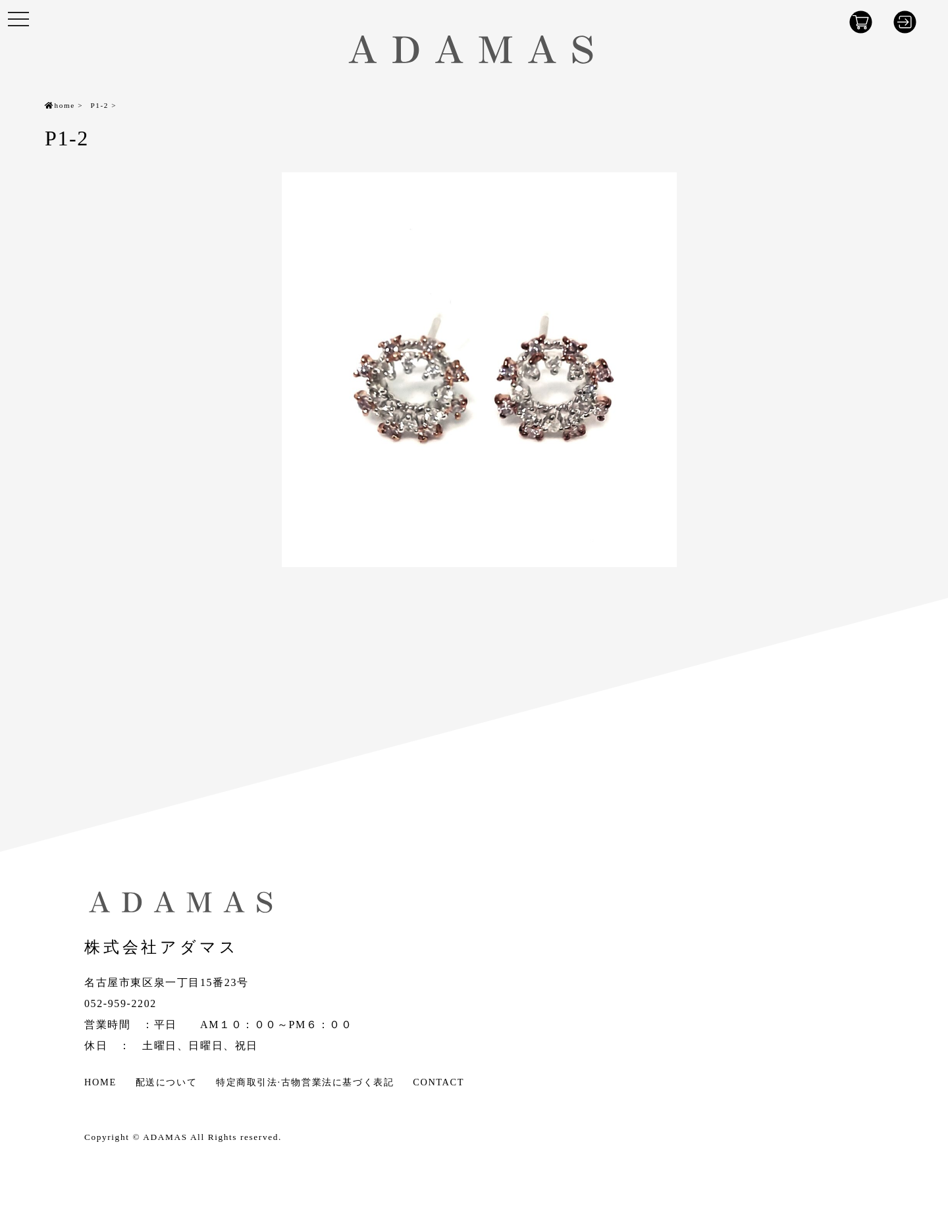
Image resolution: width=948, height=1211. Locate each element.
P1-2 (99, 105)
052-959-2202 (120, 1003)
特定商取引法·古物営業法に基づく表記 (305, 1082)
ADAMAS (165, 1137)
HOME (100, 1082)
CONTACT (438, 1082)
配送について (167, 1082)
